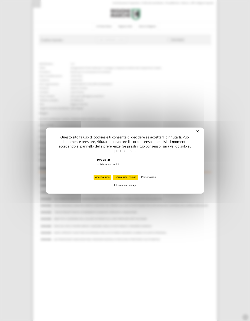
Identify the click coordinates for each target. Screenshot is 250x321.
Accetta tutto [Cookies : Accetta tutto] (102, 177)
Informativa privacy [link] (125, 185)
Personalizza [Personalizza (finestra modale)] (148, 177)
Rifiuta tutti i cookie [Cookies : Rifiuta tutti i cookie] (125, 177)
